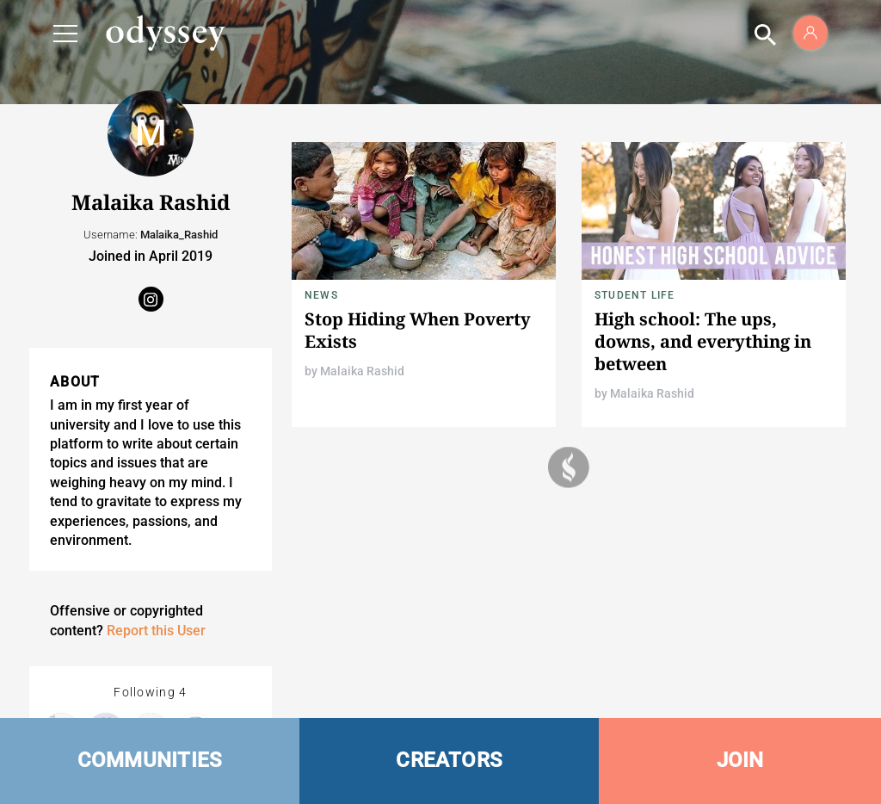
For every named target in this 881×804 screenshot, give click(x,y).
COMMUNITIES (150, 760)
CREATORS (449, 760)
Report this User (156, 630)
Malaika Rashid (362, 371)
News (321, 295)
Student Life (635, 295)
